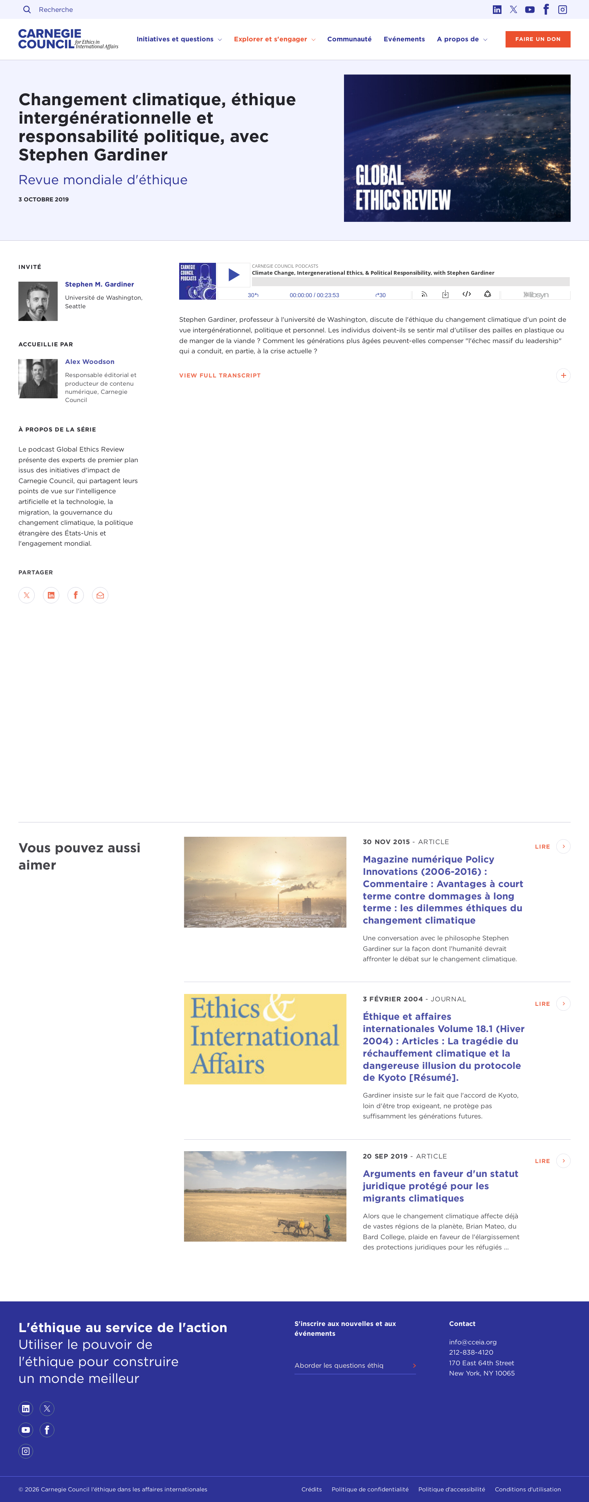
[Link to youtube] (530, 9)
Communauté (349, 39)
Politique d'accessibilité (451, 1489)
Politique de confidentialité (370, 1489)
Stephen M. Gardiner (99, 284)
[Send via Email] (100, 595)
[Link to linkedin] (497, 9)
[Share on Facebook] (75, 595)
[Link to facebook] (546, 9)
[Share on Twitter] (26, 595)
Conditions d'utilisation (528, 1489)
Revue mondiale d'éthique (103, 179)
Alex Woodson (90, 362)
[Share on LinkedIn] (51, 595)
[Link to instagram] (562, 9)
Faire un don (538, 39)
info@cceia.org (473, 1342)
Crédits (311, 1489)
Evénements (404, 39)
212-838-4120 (471, 1352)
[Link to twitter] (513, 9)
